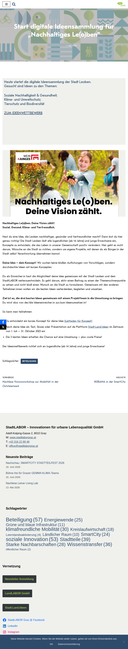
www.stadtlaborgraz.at (23, 438)
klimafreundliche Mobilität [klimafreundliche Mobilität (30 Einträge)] (37, 530)
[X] (3, 327)
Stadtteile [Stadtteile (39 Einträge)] (75, 540)
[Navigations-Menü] (6, 4)
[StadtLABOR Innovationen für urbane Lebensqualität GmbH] (122, 4)
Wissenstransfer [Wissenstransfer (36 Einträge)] (89, 545)
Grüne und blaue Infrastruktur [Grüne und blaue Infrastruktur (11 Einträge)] (35, 525)
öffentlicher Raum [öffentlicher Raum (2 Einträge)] (18, 550)
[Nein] (124, 642)
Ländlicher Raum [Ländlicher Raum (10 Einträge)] (61, 535)
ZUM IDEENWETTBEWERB (23, 113)
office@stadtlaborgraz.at (23, 446)
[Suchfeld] (14, 4)
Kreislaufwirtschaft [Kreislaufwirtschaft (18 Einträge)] (92, 530)
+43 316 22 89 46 (19, 442)
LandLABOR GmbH (17, 593)
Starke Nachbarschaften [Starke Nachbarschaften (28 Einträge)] (36, 545)
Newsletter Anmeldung (19, 579)
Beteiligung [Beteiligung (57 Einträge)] (24, 520)
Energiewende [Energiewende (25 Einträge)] (63, 520)
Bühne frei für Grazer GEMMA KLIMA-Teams (32, 473)
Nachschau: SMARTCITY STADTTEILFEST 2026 (35, 463)
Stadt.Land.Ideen (98, 327)
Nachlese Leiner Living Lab (22, 483)
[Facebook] (3, 322)
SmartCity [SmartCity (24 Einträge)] (95, 535)
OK (51, 644)
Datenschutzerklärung (69, 644)
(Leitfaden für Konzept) (78, 321)
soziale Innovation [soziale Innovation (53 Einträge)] (32, 540)
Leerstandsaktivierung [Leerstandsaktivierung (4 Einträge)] (23, 535)
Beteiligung (29, 362)
